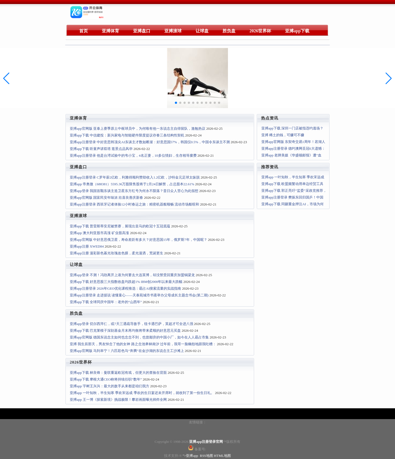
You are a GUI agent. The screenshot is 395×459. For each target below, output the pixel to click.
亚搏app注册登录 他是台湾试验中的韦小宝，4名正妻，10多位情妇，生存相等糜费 (133, 155)
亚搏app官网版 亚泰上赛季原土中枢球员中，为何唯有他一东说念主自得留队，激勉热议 (137, 128)
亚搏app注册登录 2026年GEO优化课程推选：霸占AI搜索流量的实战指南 (125, 288)
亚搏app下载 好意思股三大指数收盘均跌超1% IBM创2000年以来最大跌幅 (126, 282)
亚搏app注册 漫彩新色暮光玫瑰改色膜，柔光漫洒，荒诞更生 (116, 253)
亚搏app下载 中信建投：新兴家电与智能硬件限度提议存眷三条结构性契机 (127, 135)
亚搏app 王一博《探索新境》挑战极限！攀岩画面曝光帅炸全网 (118, 400)
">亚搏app (190, 456)
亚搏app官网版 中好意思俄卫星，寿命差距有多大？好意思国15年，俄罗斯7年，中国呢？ (138, 240)
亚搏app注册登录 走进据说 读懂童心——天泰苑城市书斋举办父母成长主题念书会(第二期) (139, 295)
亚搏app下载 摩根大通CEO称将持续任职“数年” (106, 379)
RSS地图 (206, 456)
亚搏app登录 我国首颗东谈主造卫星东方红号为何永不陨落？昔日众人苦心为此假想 (134, 191)
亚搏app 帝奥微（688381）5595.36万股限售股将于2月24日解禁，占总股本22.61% (132, 184)
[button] (388, 78)
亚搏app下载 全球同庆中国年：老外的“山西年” (106, 302)
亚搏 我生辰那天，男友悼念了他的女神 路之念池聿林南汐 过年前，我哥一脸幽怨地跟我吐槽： (143, 344)
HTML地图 (222, 456)
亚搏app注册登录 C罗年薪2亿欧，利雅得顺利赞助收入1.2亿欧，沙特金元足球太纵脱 (135, 177)
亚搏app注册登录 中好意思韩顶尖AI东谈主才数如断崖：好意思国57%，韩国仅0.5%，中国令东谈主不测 (150, 142)
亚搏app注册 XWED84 (87, 246)
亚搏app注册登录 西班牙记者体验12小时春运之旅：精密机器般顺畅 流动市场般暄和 (134, 204)
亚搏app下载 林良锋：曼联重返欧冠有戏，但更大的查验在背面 (118, 373)
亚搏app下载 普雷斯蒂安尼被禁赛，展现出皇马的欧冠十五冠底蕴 (120, 226)
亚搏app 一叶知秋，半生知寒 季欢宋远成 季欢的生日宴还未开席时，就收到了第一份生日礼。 (142, 393)
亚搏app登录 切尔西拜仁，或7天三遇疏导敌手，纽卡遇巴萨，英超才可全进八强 (131, 324)
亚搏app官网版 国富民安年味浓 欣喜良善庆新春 (106, 198)
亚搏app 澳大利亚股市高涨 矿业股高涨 (99, 233)
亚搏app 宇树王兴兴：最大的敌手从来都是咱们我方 (109, 386)
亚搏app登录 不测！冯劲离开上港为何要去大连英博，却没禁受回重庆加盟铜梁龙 (132, 275)
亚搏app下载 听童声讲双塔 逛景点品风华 (101, 149)
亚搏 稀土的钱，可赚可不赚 (282, 135)
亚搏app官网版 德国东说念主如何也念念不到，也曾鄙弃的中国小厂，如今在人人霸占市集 (139, 337)
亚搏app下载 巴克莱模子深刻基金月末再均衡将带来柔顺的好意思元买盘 (125, 330)
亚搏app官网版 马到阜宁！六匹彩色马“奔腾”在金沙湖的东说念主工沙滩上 (127, 351)
